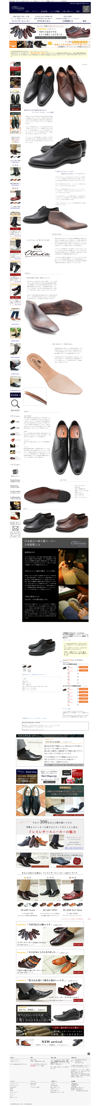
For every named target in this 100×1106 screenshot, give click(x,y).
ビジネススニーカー (14, 1085)
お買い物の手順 (54, 1085)
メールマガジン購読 (34, 1087)
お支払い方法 (17, 1064)
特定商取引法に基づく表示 (17, 1104)
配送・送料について (55, 1087)
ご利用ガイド (54, 1081)
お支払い (12, 1057)
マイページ (33, 1081)
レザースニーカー (14, 1083)
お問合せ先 (73, 1057)
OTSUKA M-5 (13, 1087)
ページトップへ (89, 1054)
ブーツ (11, 1095)
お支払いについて (55, 1088)
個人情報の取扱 (28, 1104)
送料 (32, 1057)
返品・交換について (59, 1067)
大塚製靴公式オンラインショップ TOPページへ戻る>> (34, 718)
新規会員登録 (33, 1083)
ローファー (12, 1094)
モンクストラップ (14, 1092)
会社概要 (73, 1081)
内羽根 (11, 1088)
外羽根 (11, 1090)
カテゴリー (12, 1081)
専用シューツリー (14, 1097)
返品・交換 (53, 1057)
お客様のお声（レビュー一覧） (58, 1092)
